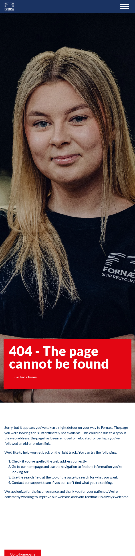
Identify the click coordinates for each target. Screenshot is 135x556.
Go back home (25, 377)
